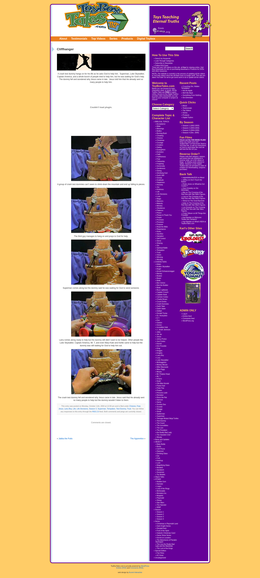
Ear (158, 456)
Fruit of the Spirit (163, 531)
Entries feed (187, 316)
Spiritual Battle (162, 248)
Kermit (159, 344)
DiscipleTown (161, 528)
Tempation (111, 409)
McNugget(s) (161, 362)
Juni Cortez (161, 341)
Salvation (160, 236)
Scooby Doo (161, 404)
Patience (160, 210)
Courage (160, 143)
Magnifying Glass (163, 465)
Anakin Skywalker (163, 266)
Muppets (160, 496)
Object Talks (159, 477)
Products (127, 38)
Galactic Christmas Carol (166, 533)
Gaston (159, 323)
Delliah (159, 311)
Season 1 (186, 126)
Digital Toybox (146, 38)
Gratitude (160, 180)
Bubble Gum (161, 482)
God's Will (160, 175)
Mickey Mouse (162, 365)
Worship (160, 259)
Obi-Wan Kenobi (163, 383)
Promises (160, 220)
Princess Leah (162, 393)
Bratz (159, 287)
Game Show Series (164, 535)
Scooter (159, 407)
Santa (159, 402)
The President (162, 430)
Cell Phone (161, 449)
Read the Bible (162, 227)
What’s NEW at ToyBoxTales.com (193, 222)
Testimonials (79, 38)
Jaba (158, 332)
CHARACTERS (161, 262)
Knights (159, 353)
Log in (185, 314)
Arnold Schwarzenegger (166, 271)
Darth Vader (161, 309)
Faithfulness (161, 157)
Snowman (160, 472)
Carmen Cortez (162, 297)
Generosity (161, 166)
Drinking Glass (162, 453)
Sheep (159, 500)
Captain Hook (162, 295)
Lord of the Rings (163, 489)
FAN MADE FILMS (198, 140)
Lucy (158, 358)
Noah (159, 381)
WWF (159, 507)
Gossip (159, 178)
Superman (102, 409)
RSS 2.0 (95, 412)
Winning (160, 257)
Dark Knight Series (164, 526)
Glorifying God (162, 173)
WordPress (145, 566)
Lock (158, 463)
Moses (159, 372)
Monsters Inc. (162, 493)
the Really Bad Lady (164, 432)
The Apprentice (137, 438)
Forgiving (160, 164)
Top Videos (98, 38)
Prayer (159, 217)
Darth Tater (161, 306)
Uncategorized (160, 558)
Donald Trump (162, 313)
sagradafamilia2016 (190, 177)
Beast (159, 278)
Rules (159, 231)
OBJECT (158, 442)
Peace (159, 213)
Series (113, 38)
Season (158, 510)
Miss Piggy (161, 369)
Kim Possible (161, 346)
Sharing (159, 243)
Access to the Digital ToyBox (167, 94)
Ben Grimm (161, 283)
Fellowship (161, 161)
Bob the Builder (162, 285)
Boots (159, 446)
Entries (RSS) (121, 568)
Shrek (159, 411)
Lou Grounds (187, 207)
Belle (158, 280)
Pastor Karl (161, 386)
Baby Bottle (161, 444)
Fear (138, 406)
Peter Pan (160, 388)
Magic (159, 199)
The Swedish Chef (163, 435)
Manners (160, 201)
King (158, 348)
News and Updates (162, 439)
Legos (159, 486)
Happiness (161, 182)
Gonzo (159, 325)
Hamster (160, 484)
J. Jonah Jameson (163, 330)
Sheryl (185, 201)
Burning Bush (162, 133)
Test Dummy (121, 409)
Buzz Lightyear (162, 290)
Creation (160, 145)
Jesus (61, 409)
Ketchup (160, 460)
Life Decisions (82, 409)
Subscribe (158, 63)
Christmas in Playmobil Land (167, 524)
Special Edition (160, 551)
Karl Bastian (187, 217)
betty (184, 203)
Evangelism (161, 150)
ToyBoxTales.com (96, 16)
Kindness (160, 189)
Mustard (160, 467)
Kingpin (159, 351)
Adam (159, 264)
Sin (158, 245)
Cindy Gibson (188, 213)
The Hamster (161, 505)
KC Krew (160, 555)
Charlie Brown (162, 299)
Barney (159, 273)
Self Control (161, 238)
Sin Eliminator (188, 98)
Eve (158, 320)
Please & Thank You (164, 215)
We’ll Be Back (188, 93)
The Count (161, 423)
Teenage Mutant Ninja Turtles (168, 418)
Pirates (159, 390)
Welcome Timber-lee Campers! (191, 218)
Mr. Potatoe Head (163, 374)
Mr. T (159, 376)
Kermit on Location (164, 538)
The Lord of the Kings (165, 548)
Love (158, 196)
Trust (129, 409)
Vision (159, 255)
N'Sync (159, 379)
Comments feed (189, 318)
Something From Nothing (192, 95)
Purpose (160, 224)
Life (74, 409)
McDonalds (161, 491)
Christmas (160, 140)
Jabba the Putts (65, 438)
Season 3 (93, 409)
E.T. (158, 318)
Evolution (160, 152)
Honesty (160, 185)
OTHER (158, 479)
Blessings (160, 129)
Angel (159, 269)
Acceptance (161, 124)
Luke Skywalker (162, 360)
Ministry (159, 206)
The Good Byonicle (197, 201)
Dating (159, 147)
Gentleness (161, 168)
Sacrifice (160, 234)
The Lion (160, 428)
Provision (160, 222)
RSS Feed (164, 65)
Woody (159, 437)
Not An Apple (187, 90)
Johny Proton (162, 339)
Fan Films (160, 553)
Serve (159, 241)
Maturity (160, 203)
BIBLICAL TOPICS (162, 122)
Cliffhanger (65, 49)
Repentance (161, 229)
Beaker (159, 276)
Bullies (159, 131)
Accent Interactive (135, 572)
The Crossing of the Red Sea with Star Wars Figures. (193, 193)
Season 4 (186, 133)
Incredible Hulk (162, 327)
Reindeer (160, 395)
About (63, 38)
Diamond (160, 451)
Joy (158, 187)
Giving (159, 171)
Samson (160, 400)
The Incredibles (162, 425)
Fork (158, 458)
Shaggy (159, 409)
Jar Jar (159, 334)
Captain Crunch (162, 292)
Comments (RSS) (136, 568)
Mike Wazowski (162, 367)
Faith (158, 154)
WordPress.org (188, 321)
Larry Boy (68, 409)
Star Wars (160, 503)
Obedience (161, 208)
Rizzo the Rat (162, 397)
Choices (132, 406)
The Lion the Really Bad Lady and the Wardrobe (165, 545)
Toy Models (161, 474)
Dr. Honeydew (162, 316)
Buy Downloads (158, 69)
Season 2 (186, 128)
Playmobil (160, 498)
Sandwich (160, 470)
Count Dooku (161, 302)
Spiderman (161, 414)
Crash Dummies (163, 304)
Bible (158, 126)
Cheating (160, 136)
